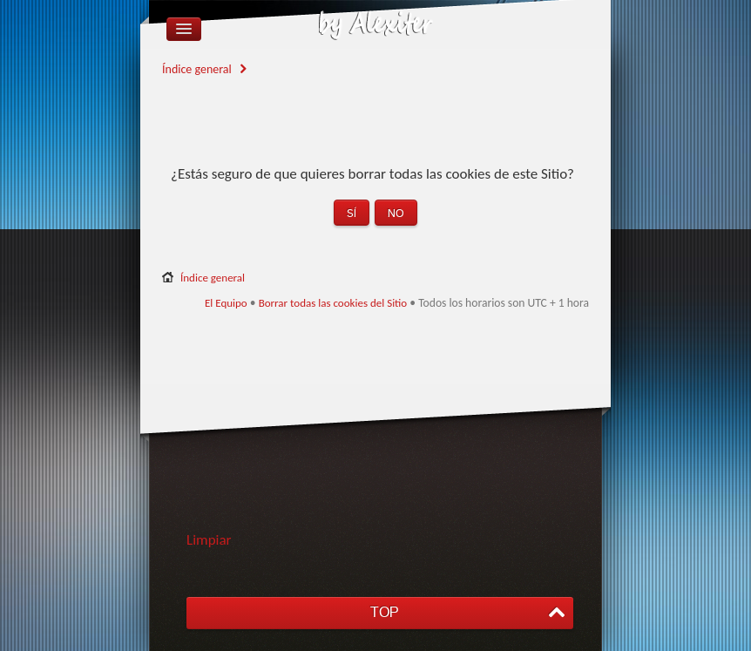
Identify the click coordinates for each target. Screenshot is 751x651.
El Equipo (226, 302)
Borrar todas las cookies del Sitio (333, 302)
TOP (384, 612)
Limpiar (209, 540)
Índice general (197, 69)
